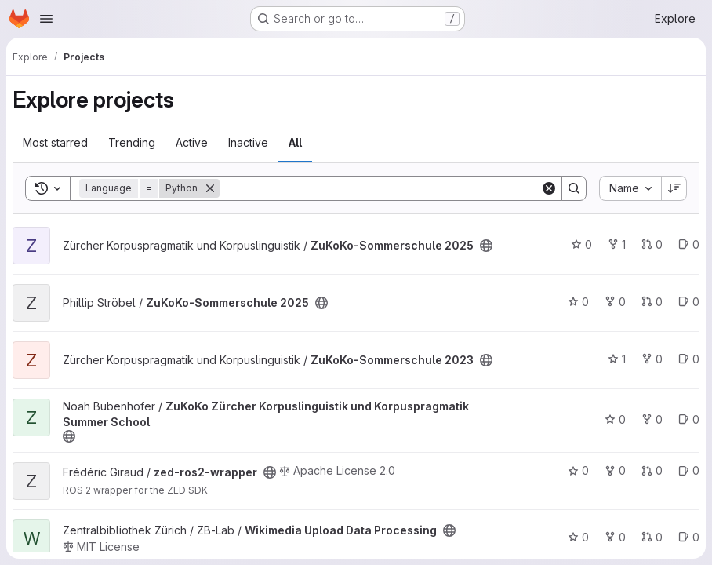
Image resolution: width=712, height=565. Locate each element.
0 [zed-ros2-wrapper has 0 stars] (578, 470)
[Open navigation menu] (46, 18)
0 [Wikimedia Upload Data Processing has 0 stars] (578, 537)
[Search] (380, 188)
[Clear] (548, 188)
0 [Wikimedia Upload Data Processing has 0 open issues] (688, 537)
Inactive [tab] (248, 142)
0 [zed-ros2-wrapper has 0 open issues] (688, 470)
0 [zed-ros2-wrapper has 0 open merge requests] (652, 470)
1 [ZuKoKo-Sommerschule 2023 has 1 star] (617, 359)
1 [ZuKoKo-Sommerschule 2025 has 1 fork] (617, 244)
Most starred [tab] (55, 142)
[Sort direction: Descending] (674, 188)
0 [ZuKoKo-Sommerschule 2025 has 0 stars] (581, 244)
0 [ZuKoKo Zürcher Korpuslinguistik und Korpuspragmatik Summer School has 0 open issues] (688, 419)
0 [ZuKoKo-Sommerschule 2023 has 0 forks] (652, 359)
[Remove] (210, 188)
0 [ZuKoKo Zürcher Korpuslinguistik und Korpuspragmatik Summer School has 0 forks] (652, 419)
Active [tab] (192, 142)
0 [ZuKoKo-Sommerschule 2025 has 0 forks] (615, 301)
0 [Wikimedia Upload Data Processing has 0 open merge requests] (652, 537)
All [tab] (295, 142)
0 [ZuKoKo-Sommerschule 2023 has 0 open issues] (688, 359)
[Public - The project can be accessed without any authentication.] (486, 245)
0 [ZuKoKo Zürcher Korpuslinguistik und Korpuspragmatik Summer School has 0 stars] (615, 419)
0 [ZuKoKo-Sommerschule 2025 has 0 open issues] (688, 244)
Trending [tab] (131, 142)
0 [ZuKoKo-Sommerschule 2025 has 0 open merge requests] (652, 244)
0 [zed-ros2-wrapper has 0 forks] (615, 470)
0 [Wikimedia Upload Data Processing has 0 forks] (615, 537)
